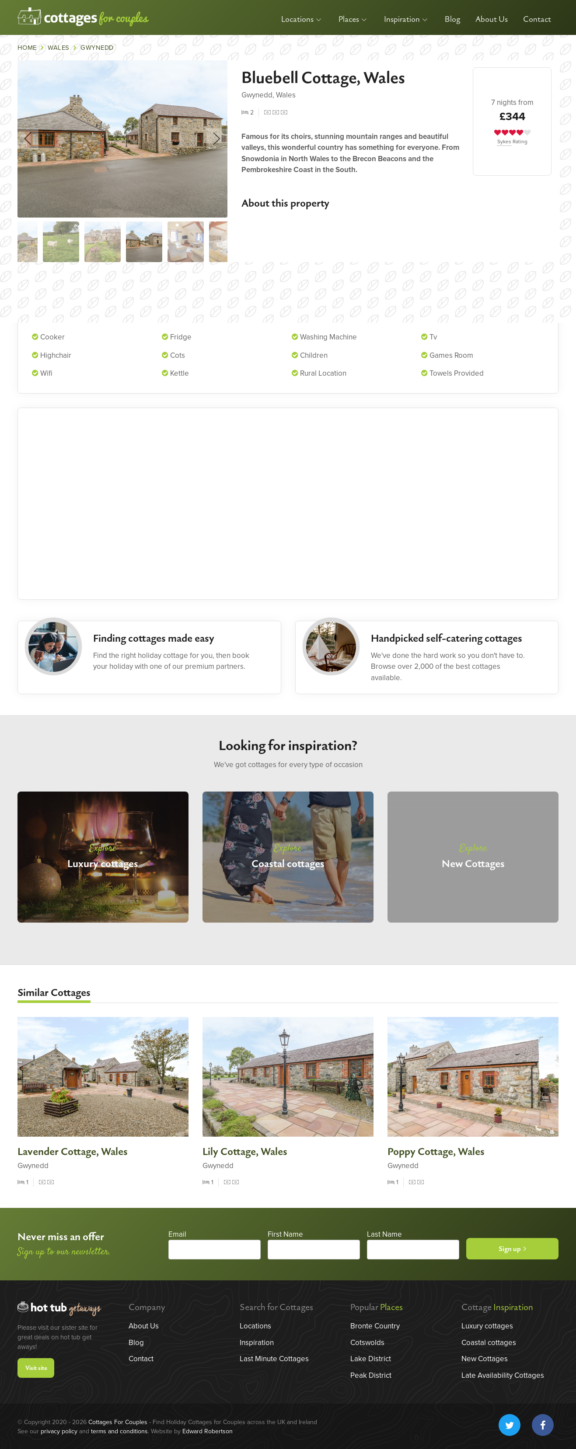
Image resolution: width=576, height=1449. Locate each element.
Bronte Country (375, 1326)
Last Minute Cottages (274, 1358)
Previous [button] (27, 138)
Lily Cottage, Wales (244, 1152)
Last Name (384, 1234)
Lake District (370, 1358)
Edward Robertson (207, 1431)
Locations (301, 19)
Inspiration (406, 19)
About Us (491, 19)
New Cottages (484, 1358)
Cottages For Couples (117, 1422)
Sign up (512, 1249)
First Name (285, 1234)
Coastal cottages (488, 1342)
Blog (452, 19)
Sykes (504, 141)
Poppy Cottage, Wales (436, 1152)
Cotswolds (367, 1342)
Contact (537, 19)
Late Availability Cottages (502, 1375)
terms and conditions (119, 1431)
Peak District (370, 1375)
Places (353, 19)
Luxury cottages (487, 1326)
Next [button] (216, 138)
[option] (122, 139)
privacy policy (59, 1431)
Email (177, 1234)
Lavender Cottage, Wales (72, 1152)
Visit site (36, 1368)
